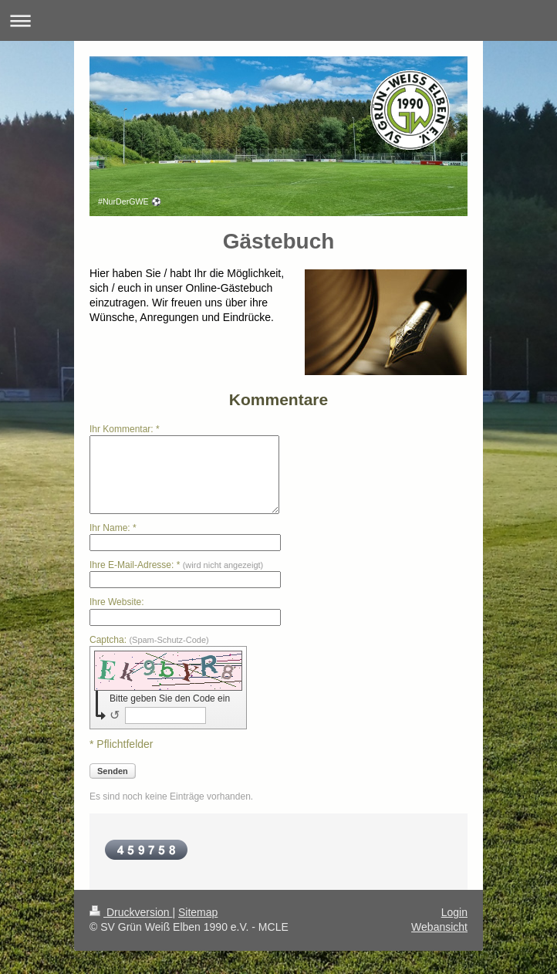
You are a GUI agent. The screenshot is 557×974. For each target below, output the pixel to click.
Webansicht (439, 927)
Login (454, 912)
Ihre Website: (116, 602)
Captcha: (149, 639)
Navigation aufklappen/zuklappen (278, 20)
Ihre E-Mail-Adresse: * (176, 565)
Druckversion (130, 912)
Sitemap (198, 912)
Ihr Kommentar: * (124, 429)
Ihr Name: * (113, 528)
